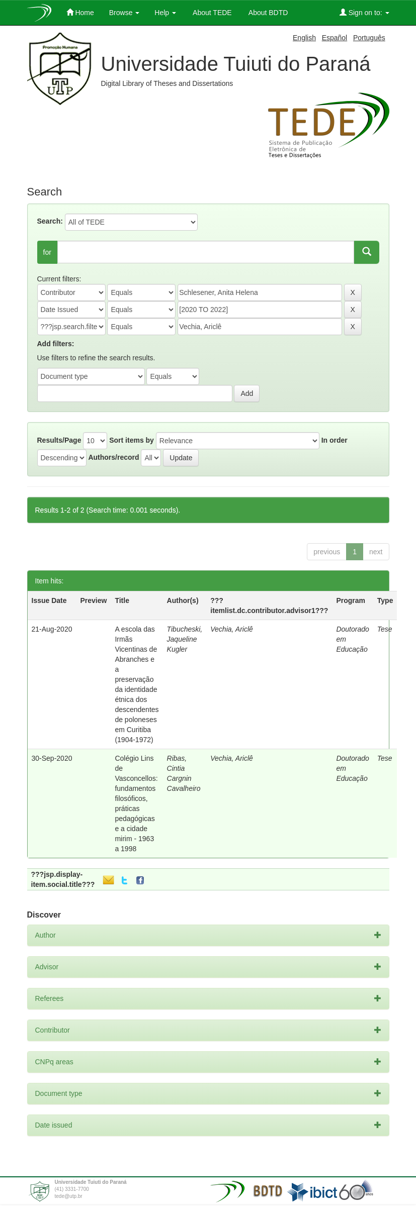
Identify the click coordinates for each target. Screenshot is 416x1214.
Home (80, 12)
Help (165, 13)
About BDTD (267, 13)
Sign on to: (364, 12)
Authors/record (113, 457)
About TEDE (211, 13)
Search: (50, 221)
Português (369, 38)
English (304, 38)
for (47, 252)
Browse (124, 13)
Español (335, 38)
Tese (384, 629)
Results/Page (59, 440)
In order (334, 440)
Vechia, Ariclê (231, 629)
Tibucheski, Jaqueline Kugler (185, 639)
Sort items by (131, 440)
